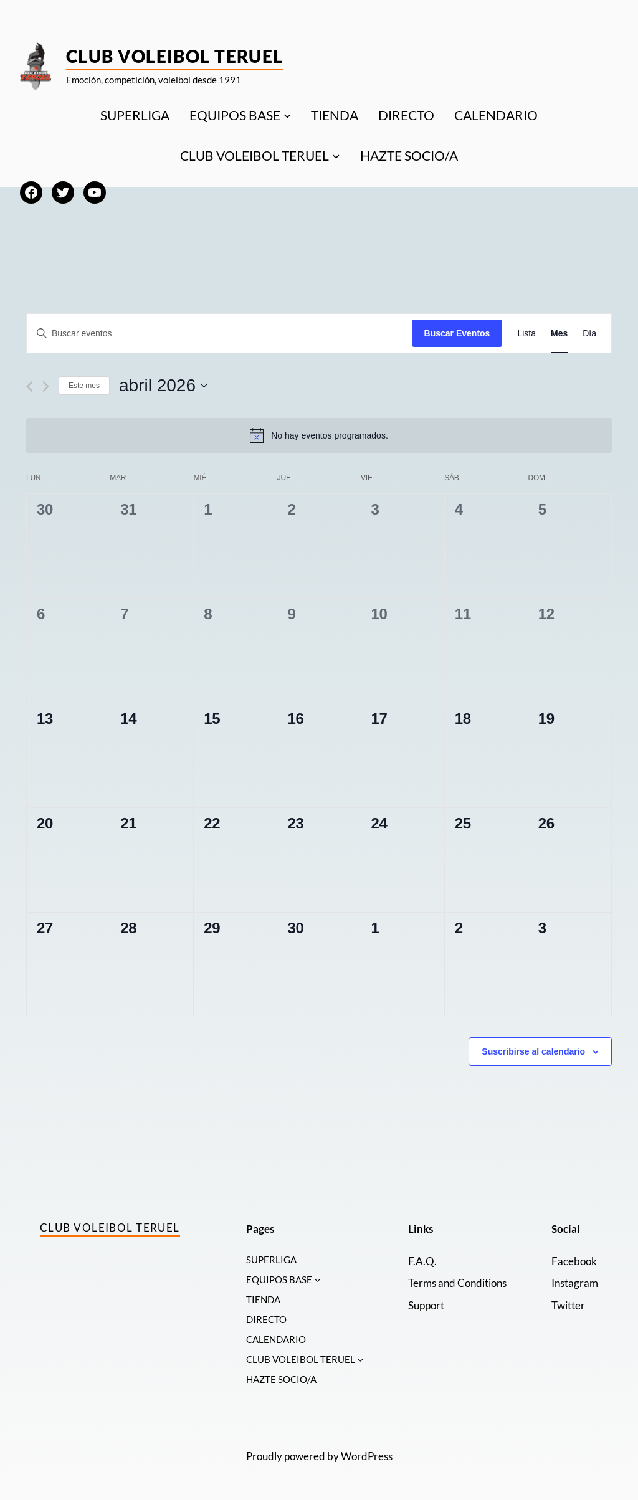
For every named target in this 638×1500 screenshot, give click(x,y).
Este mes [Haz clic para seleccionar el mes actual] (84, 385)
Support (426, 1305)
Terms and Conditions (457, 1282)
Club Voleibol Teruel (174, 56)
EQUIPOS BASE (234, 115)
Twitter (568, 1305)
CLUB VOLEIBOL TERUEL (254, 155)
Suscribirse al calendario (533, 1051)
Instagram (574, 1282)
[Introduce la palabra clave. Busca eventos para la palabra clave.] (219, 333)
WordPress (367, 1457)
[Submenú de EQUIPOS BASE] (287, 115)
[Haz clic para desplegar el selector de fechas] (163, 385)
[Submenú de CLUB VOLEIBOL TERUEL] (336, 156)
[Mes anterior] (29, 386)
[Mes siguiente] (45, 386)
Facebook (574, 1261)
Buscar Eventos (457, 333)
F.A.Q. (422, 1261)
